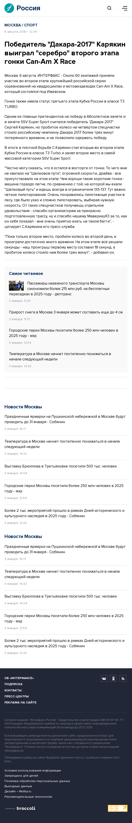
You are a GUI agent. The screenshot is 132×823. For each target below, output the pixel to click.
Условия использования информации (32, 770)
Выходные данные (18, 786)
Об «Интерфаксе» (19, 678)
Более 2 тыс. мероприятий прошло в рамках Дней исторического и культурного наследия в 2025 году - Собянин (64, 513)
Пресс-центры (16, 696)
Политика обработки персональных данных (37, 781)
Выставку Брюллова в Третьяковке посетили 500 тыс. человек (60, 466)
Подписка (13, 684)
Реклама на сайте (20, 702)
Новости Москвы (23, 407)
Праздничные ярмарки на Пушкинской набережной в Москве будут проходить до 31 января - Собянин (65, 419)
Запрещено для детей (21, 776)
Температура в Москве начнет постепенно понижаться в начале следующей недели (60, 356)
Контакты (13, 690)
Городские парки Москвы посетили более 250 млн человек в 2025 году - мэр (63, 333)
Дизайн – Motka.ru (17, 791)
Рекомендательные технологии (28, 797)
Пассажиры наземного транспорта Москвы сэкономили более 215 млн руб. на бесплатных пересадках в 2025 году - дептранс (59, 288)
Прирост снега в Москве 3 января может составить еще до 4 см (66, 312)
